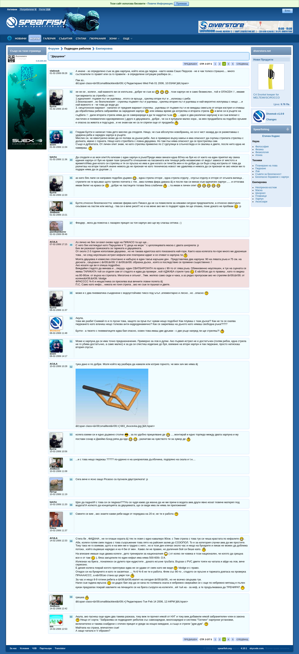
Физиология (262, 152)
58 (71, 541)
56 (71, 505)
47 (71, 223)
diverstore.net (262, 50)
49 (71, 293)
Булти (53, 106)
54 (71, 459)
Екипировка (104, 48)
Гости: (44, 9)
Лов (257, 171)
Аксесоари (261, 201)
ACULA (54, 242)
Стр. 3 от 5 (206, 64)
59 (71, 597)
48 (71, 245)
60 (71, 617)
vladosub (54, 71)
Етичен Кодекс (271, 136)
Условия (24, 648)
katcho (53, 157)
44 (71, 160)
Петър (53, 492)
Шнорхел (260, 193)
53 (71, 434)
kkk (51, 626)
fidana (53, 528)
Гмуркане (260, 168)
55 (71, 479)
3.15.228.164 (41, 61)
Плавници (261, 196)
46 (71, 203)
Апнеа (258, 155)
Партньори (46, 648)
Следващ (242, 64)
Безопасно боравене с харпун (272, 177)
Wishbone (55, 330)
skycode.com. (257, 648)
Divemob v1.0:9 (275, 113)
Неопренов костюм (266, 187)
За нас (13, 648)
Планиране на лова (266, 165)
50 (71, 318)
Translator (60, 648)
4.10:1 (244, 648)
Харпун (259, 198)
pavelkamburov (58, 232)
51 (71, 341)
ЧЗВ (34, 648)
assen (53, 144)
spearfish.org (225, 648)
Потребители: (28, 9)
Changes (271, 119)
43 (71, 132)
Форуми (53, 48)
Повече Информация (160, 3)
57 (71, 514)
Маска (258, 190)
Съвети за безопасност (268, 174)
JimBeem (55, 212)
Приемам (181, 3)
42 (71, 92)
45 (71, 178)
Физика (259, 149)
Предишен (190, 64)
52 (71, 367)
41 (71, 74)
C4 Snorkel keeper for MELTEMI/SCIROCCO (266, 96)
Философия (262, 146)
